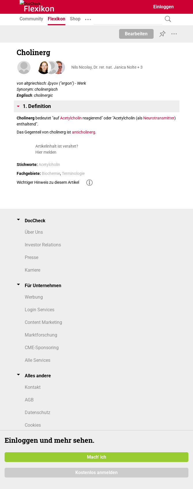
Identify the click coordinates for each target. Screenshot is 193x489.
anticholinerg (83, 132)
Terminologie (73, 173)
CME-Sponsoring (42, 347)
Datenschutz (37, 412)
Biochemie (51, 173)
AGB (29, 400)
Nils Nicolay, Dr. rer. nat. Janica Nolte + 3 (107, 67)
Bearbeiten (136, 33)
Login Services (39, 309)
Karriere (32, 270)
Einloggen (163, 6)
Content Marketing (43, 322)
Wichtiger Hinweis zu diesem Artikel (48, 182)
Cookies (33, 425)
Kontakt (33, 387)
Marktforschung (41, 335)
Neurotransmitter (158, 118)
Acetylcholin (71, 118)
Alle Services (37, 360)
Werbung (34, 297)
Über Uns (34, 232)
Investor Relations (43, 245)
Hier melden (45, 152)
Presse (31, 257)
